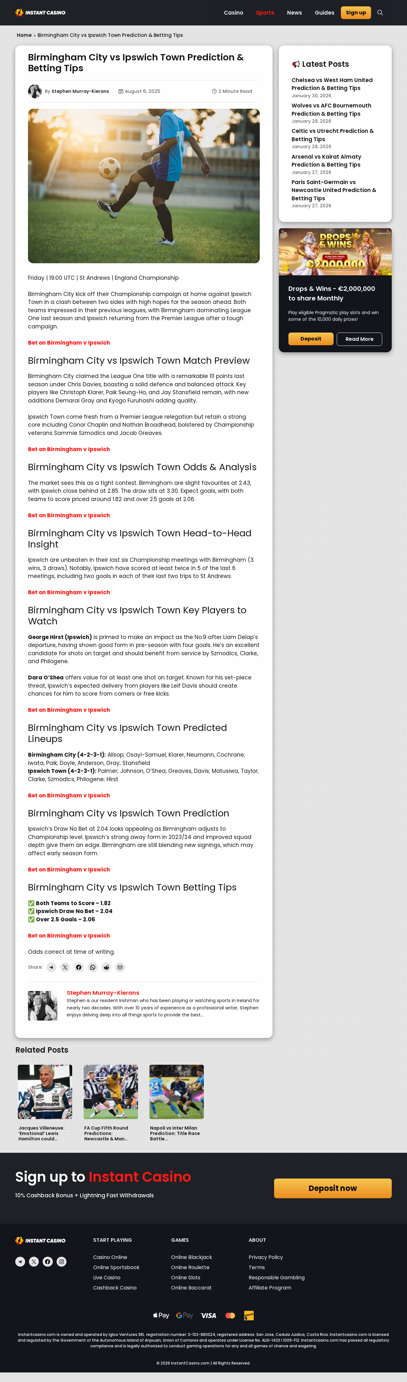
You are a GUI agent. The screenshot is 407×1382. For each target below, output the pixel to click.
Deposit (310, 338)
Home (24, 35)
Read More (360, 339)
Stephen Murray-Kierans (80, 91)
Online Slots (185, 1277)
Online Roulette (190, 1267)
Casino (233, 13)
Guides (325, 13)
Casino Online (110, 1257)
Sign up (356, 12)
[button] (380, 12)
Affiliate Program (270, 1287)
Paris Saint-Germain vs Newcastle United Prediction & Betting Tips (334, 190)
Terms (257, 1267)
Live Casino (107, 1277)
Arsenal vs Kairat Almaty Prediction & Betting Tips (326, 161)
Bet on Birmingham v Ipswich (69, 343)
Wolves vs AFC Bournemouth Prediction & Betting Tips (331, 110)
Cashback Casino (115, 1287)
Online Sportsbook (116, 1267)
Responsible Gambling (277, 1277)
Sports (265, 13)
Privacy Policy (266, 1257)
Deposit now (333, 1188)
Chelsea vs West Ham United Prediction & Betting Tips (332, 84)
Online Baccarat (191, 1287)
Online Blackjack (191, 1257)
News (294, 13)
